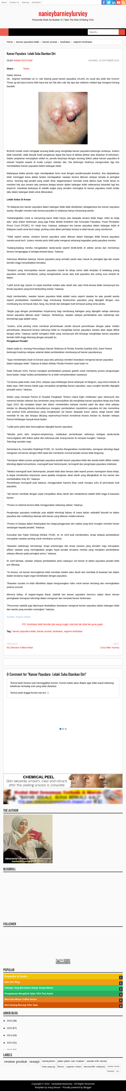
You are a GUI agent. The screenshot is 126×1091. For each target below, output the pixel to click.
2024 (10, 1035)
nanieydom (48, 1061)
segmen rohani (74, 1066)
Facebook (103, 2)
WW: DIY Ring (12, 982)
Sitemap (25, 2)
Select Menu (4, 32)
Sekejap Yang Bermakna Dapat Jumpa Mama (28, 987)
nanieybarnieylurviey (63, 13)
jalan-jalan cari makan (70, 1061)
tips (117, 1071)
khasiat (110, 1071)
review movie (113, 1066)
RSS (123, 2)
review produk (15, 1062)
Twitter (108, 2)
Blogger (87, 1087)
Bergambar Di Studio (15, 976)
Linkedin (113, 2)
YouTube (118, 2)
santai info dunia (97, 1061)
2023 (10, 1042)
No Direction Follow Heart (20, 647)
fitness (60, 1066)
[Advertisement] (63, 896)
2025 (10, 1028)
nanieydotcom (23, 60)
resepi (34, 1062)
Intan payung (48, 1066)
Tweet (26, 68)
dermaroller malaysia (94, 1066)
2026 (10, 1020)
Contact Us (14, 2)
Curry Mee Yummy (109, 647)
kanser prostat (44, 631)
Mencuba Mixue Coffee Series (20, 999)
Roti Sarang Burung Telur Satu (21, 1005)
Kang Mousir (54, 1087)
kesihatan (58, 631)
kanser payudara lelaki (24, 631)
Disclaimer (36, 2)
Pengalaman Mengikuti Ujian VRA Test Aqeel (28, 993)
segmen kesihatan (73, 631)
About (3, 2)
